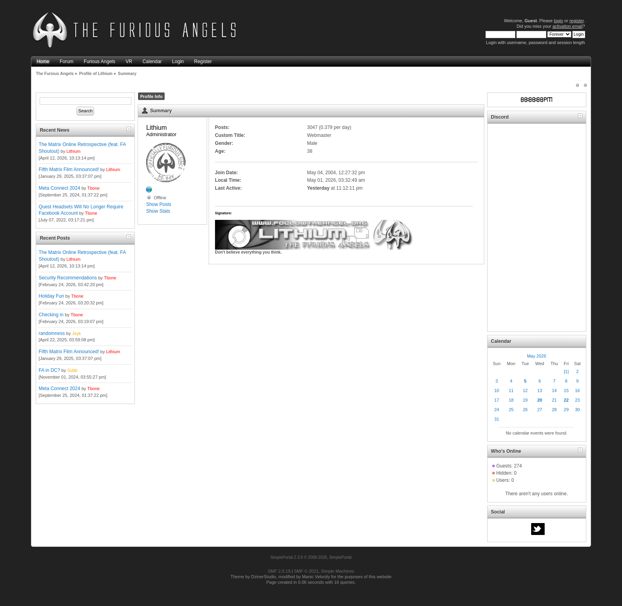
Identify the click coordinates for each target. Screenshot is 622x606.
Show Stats (158, 211)
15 (566, 390)
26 (525, 409)
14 (554, 390)
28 (554, 409)
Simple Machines (337, 571)
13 (539, 390)
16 (577, 390)
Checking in (50, 314)
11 (511, 390)
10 (496, 390)
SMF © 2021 (306, 571)
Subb (72, 370)
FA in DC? (49, 370)
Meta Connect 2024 (59, 188)
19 (525, 400)
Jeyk (76, 333)
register (576, 20)
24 (496, 409)
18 (511, 400)
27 (539, 409)
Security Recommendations (67, 278)
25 (511, 409)
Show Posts (158, 204)
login (558, 20)
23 (577, 400)
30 (577, 409)
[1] (566, 371)
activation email (568, 26)
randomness (51, 333)
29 (566, 409)
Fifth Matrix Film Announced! (68, 169)
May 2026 (536, 356)
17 (496, 400)
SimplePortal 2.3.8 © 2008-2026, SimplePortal (311, 557)
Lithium (73, 151)
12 (525, 390)
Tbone (93, 188)
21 (554, 400)
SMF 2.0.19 (279, 571)
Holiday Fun (51, 296)
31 (496, 419)
